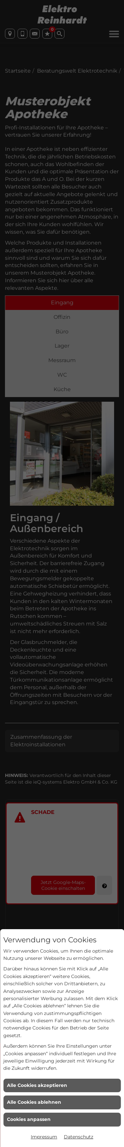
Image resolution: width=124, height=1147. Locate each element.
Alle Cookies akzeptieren (37, 1085)
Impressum (44, 1137)
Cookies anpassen (29, 1119)
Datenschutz (78, 1137)
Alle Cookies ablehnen (34, 1102)
